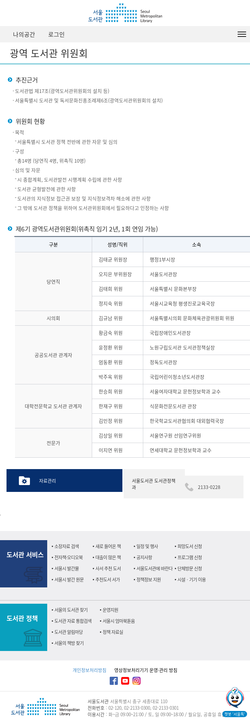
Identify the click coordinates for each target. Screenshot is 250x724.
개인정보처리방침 (89, 670)
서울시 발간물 (66, 568)
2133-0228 (209, 487)
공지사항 (144, 557)
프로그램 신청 (189, 557)
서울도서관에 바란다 (154, 568)
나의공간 (24, 34)
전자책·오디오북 (68, 557)
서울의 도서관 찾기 (71, 609)
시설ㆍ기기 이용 (191, 579)
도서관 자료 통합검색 (72, 620)
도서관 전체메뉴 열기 (242, 34)
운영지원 (110, 609)
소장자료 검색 (66, 546)
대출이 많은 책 (108, 557)
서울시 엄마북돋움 (119, 620)
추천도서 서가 (107, 579)
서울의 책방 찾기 (69, 643)
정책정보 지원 (148, 579)
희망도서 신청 (189, 546)
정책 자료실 (113, 631)
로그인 (56, 34)
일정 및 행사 (147, 546)
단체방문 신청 (189, 568)
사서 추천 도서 (108, 568)
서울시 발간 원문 (69, 579)
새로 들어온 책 (108, 546)
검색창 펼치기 (225, 34)
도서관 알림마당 (68, 631)
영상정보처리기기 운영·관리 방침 (145, 670)
